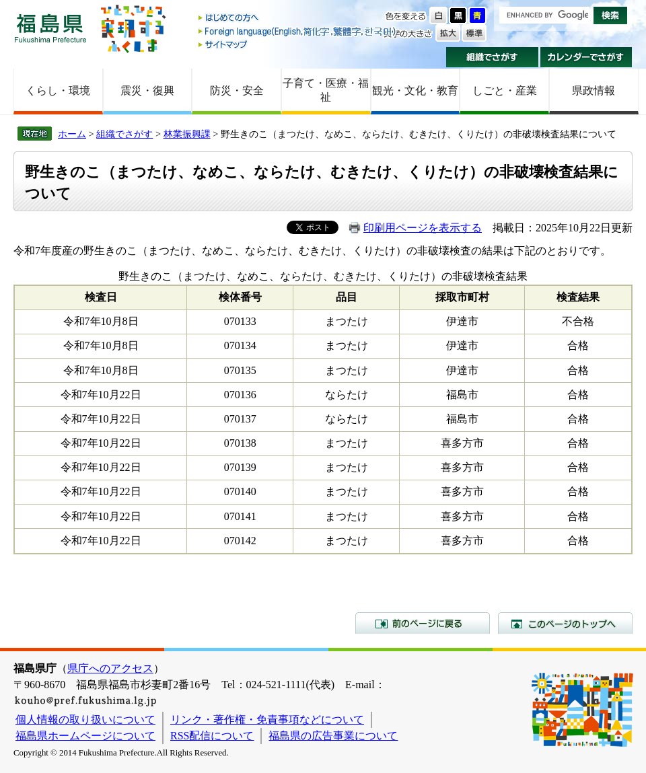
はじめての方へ (298, 18)
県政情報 (593, 90)
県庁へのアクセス (110, 668)
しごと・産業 (504, 90)
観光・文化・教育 (415, 90)
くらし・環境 (58, 90)
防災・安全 (237, 90)
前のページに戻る (422, 623)
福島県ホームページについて (85, 735)
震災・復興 (147, 90)
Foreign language (298, 31)
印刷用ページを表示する (422, 227)
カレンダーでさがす (586, 57)
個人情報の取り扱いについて (85, 719)
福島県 (50, 28)
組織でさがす (492, 57)
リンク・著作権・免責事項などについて (267, 719)
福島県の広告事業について (333, 735)
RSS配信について (212, 735)
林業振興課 (187, 133)
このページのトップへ (565, 623)
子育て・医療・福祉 (326, 90)
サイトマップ (298, 44)
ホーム (72, 133)
